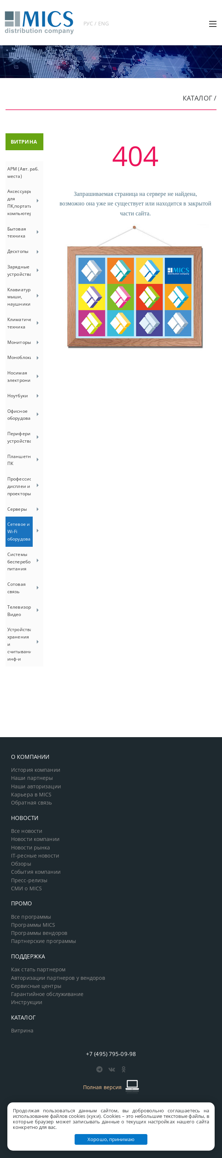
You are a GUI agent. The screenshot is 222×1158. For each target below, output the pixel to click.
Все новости (26, 831)
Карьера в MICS (31, 794)
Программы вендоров (39, 933)
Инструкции (26, 1002)
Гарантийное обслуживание (47, 994)
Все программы (31, 917)
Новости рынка (30, 847)
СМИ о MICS (26, 888)
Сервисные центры (36, 986)
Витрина (22, 1030)
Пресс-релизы (29, 880)
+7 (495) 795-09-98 (111, 1053)
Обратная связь (31, 802)
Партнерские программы (43, 941)
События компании (36, 872)
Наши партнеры (32, 778)
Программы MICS (33, 925)
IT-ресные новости (35, 855)
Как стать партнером (38, 969)
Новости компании (35, 839)
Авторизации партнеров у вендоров (58, 978)
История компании (35, 770)
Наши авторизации (36, 786)
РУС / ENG (96, 23)
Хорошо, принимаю (111, 1139)
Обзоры (21, 863)
